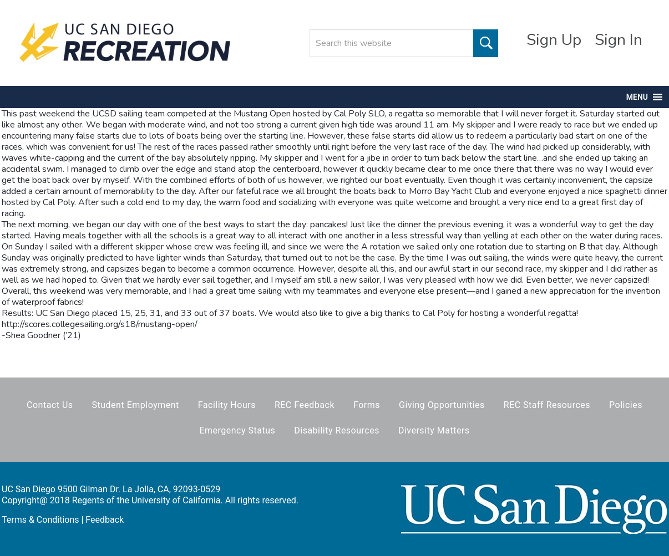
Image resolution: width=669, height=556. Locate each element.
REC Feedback (304, 405)
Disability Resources (336, 430)
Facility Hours (227, 405)
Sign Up (553, 39)
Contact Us (50, 405)
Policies (625, 405)
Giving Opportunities (442, 405)
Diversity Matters (434, 430)
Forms (366, 405)
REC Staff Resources (547, 405)
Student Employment (135, 405)
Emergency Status (237, 430)
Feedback (104, 519)
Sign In (618, 39)
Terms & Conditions (40, 519)
